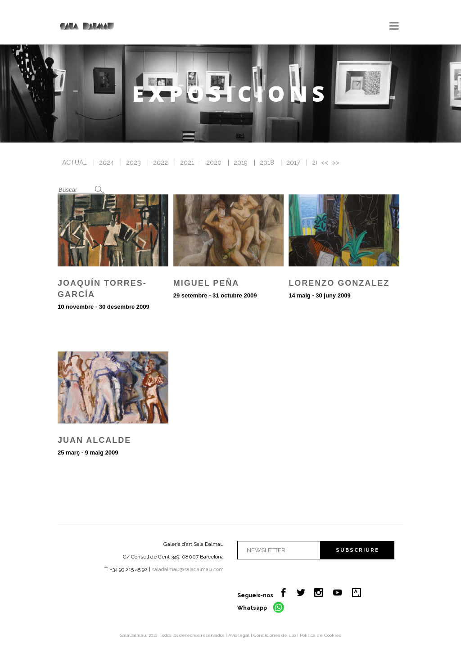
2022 (160, 162)
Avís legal (239, 635)
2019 (241, 162)
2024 (106, 162)
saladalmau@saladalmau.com (188, 569)
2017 (293, 162)
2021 (187, 162)
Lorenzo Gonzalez (339, 283)
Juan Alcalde (94, 440)
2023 (133, 162)
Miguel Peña (206, 283)
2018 (267, 162)
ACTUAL (74, 162)
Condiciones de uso (275, 635)
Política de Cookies (320, 635)
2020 (213, 162)
